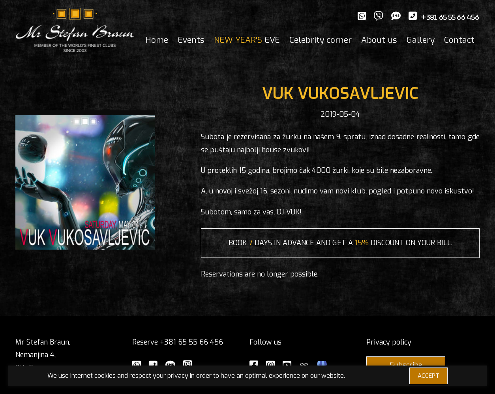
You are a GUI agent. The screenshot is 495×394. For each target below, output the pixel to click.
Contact (459, 39)
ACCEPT (428, 376)
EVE (247, 39)
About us (379, 39)
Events (191, 39)
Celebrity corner (320, 39)
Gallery (421, 39)
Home (156, 39)
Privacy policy (388, 342)
